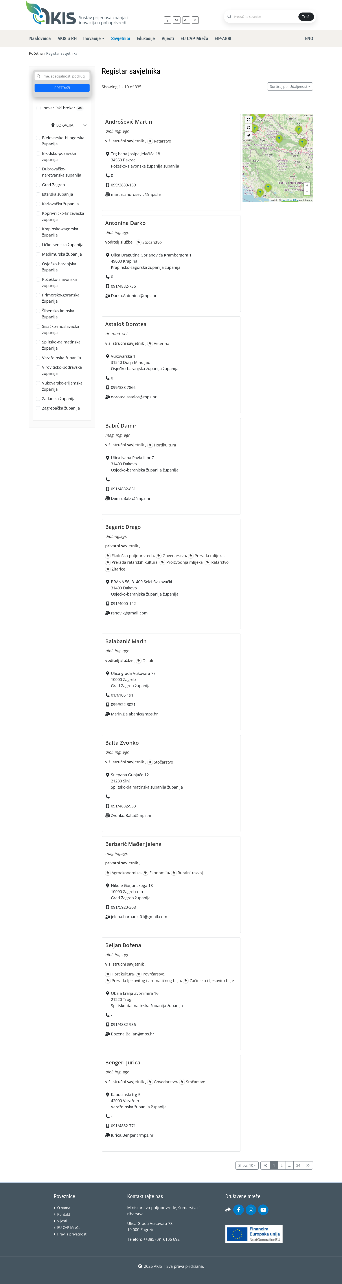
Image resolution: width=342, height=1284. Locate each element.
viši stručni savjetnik (124, 140)
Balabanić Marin (126, 641)
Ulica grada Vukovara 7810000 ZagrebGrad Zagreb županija (133, 679)
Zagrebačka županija (61, 408)
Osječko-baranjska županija (59, 267)
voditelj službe (118, 242)
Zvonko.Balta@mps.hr (131, 815)
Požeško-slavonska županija (59, 282)
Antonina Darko (125, 222)
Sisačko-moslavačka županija (60, 329)
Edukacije (146, 38)
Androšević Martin (128, 121)
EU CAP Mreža (194, 38)
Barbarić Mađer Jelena (133, 843)
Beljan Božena (123, 945)
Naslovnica (40, 38)
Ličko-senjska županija (62, 244)
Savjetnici (120, 38)
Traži (306, 16)
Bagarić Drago (123, 526)
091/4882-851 (123, 488)
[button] (298, 134)
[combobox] (62, 76)
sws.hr (171, 1275)
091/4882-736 (123, 286)
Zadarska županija (58, 398)
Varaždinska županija (61, 357)
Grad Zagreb (53, 184)
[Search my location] (249, 135)
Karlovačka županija (60, 203)
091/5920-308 (123, 907)
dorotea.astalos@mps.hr (133, 397)
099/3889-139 (123, 185)
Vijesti (168, 38)
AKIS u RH (67, 38)
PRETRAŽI (62, 87)
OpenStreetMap (290, 200)
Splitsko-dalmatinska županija (61, 345)
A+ (176, 20)
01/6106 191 (122, 695)
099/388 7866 (123, 387)
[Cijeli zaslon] (249, 119)
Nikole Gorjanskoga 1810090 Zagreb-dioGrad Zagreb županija (132, 891)
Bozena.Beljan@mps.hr (132, 1034)
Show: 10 (245, 1165)
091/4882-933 (123, 806)
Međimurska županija (62, 254)
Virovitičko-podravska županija (62, 370)
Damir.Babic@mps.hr (131, 498)
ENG (309, 38)
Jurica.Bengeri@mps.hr (132, 1135)
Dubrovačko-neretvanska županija (61, 172)
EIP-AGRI (223, 38)
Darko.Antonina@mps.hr (133, 295)
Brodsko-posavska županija (59, 156)
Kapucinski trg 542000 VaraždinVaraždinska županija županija (139, 1100)
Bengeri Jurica (122, 1062)
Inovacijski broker (63, 108)
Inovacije (92, 38)
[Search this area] (249, 127)
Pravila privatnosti (72, 1234)
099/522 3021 (123, 704)
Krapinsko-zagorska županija (60, 232)
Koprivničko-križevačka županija (63, 216)
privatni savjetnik (121, 545)
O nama (63, 1207)
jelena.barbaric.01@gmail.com (139, 916)
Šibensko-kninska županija (58, 314)
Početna (36, 53)
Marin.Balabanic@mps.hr (134, 714)
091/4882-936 (123, 1024)
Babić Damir (120, 425)
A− (186, 20)
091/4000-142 (123, 603)
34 (298, 1165)
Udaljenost (288, 86)
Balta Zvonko (122, 742)
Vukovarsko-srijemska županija (62, 386)
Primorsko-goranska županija (60, 298)
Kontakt (63, 1214)
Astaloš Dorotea (126, 324)
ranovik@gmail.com (129, 612)
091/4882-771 (123, 1125)
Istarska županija (57, 194)
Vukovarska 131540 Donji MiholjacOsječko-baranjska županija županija (144, 362)
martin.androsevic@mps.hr (136, 194)
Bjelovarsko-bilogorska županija (63, 140)
